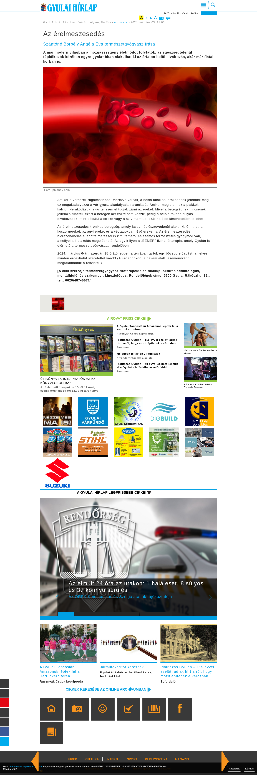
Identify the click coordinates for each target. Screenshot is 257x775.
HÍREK (72, 761)
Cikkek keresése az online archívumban (103, 692)
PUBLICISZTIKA (156, 761)
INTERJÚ (112, 761)
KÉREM (249, 768)
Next (212, 601)
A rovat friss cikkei (125, 318)
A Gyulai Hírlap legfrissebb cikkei (109, 494)
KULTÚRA (92, 761)
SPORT (132, 761)
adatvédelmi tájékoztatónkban (25, 766)
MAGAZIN (121, 22)
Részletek (234, 768)
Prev (63, 601)
